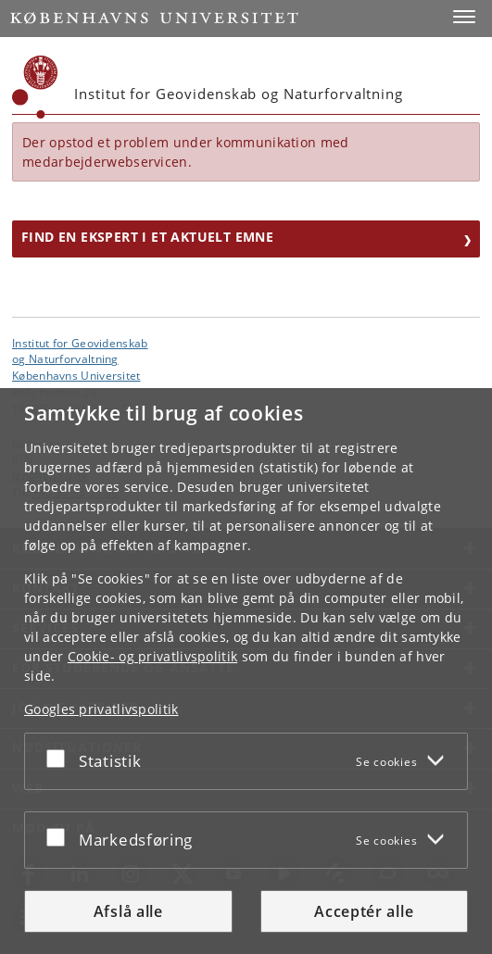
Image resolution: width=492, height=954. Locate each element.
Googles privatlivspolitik (101, 709)
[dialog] (246, 671)
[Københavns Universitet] (35, 87)
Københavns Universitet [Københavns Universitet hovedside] (76, 375)
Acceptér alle (363, 911)
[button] (464, 17)
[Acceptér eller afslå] (60, 757)
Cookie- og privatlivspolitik (152, 656)
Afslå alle (128, 911)
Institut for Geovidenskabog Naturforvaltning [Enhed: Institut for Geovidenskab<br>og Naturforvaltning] (80, 351)
